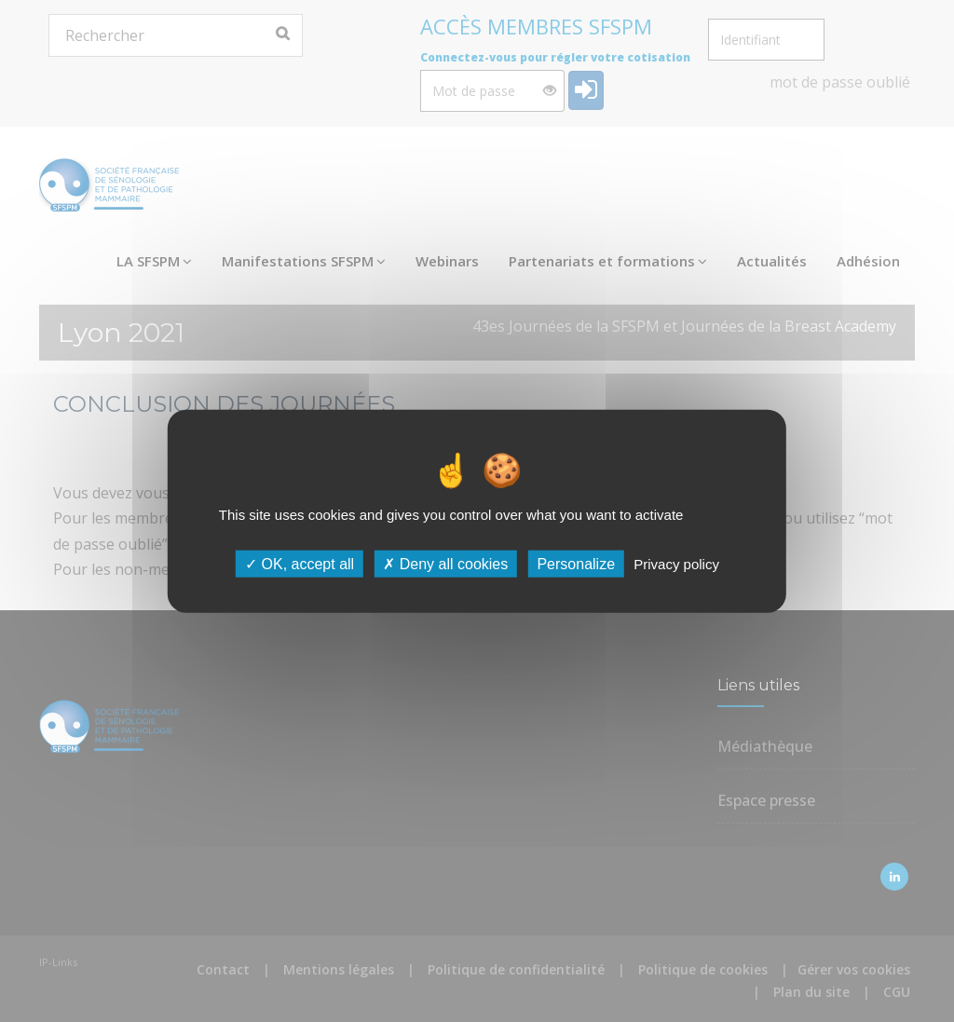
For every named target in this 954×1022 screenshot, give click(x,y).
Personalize (576, 564)
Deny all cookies (445, 564)
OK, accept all (299, 564)
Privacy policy (676, 564)
